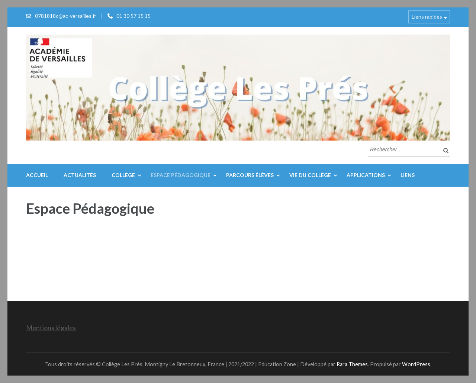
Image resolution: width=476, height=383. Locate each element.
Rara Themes (352, 364)
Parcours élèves (250, 175)
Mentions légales (51, 328)
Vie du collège (310, 175)
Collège (123, 175)
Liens (408, 175)
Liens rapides (427, 16)
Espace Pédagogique (180, 175)
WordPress (416, 364)
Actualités (80, 175)
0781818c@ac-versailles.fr (65, 16)
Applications (366, 175)
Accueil (37, 175)
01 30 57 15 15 (133, 16)
